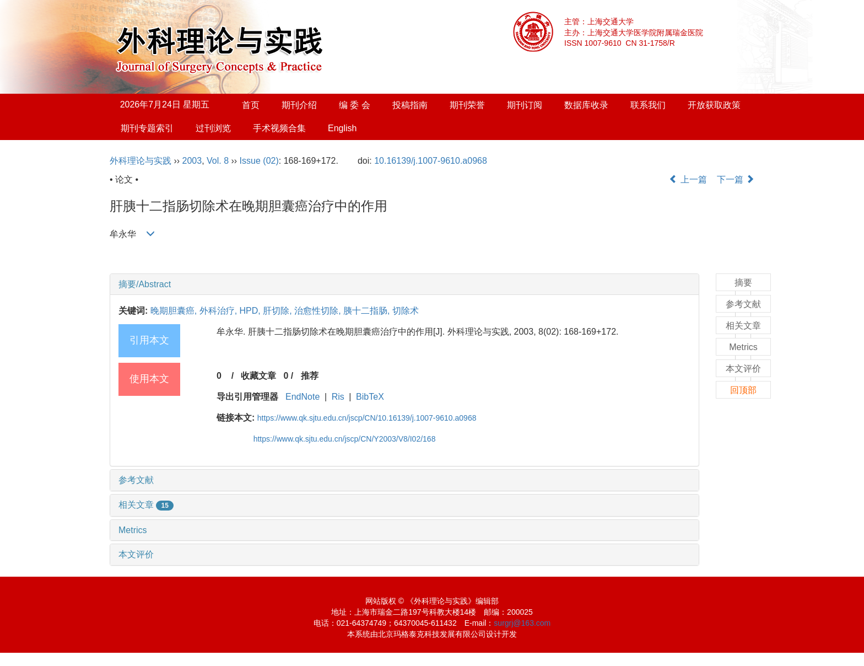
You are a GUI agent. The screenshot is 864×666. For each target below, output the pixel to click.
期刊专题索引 (147, 128)
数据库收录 (586, 105)
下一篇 (735, 179)
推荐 (309, 375)
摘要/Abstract (144, 284)
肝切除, (278, 310)
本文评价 (136, 554)
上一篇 (687, 179)
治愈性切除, (318, 310)
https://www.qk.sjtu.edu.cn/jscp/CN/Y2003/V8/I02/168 (344, 438)
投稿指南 (410, 105)
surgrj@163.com (522, 623)
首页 (251, 105)
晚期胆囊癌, (174, 310)
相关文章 (146, 504)
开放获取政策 (714, 105)
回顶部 (743, 390)
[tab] (404, 284)
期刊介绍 (299, 105)
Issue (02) (259, 160)
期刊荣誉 (467, 105)
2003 (192, 160)
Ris (338, 396)
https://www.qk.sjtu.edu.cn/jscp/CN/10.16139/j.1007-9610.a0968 (367, 417)
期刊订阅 (524, 105)
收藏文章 (258, 375)
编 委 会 (354, 105)
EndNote (302, 396)
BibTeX (370, 396)
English (342, 128)
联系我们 (648, 105)
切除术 (405, 310)
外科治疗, (219, 310)
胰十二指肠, (367, 310)
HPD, (251, 310)
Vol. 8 (218, 160)
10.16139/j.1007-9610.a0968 (430, 160)
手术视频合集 (279, 128)
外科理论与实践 (140, 160)
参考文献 (136, 480)
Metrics (132, 530)
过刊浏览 (213, 128)
